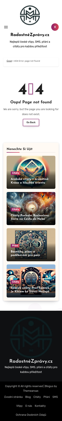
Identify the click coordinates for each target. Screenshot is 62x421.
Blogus (49, 386)
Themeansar (30, 390)
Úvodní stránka (13, 397)
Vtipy (19, 405)
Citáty (15, 173)
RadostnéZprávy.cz (29, 35)
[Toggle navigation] (6, 27)
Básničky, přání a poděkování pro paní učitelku (25, 255)
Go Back (31, 122)
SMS (55, 397)
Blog (28, 397)
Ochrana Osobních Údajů (31, 414)
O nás (28, 405)
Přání (15, 245)
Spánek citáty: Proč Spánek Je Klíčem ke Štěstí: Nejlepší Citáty (30, 291)
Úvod (9, 61)
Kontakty (40, 405)
